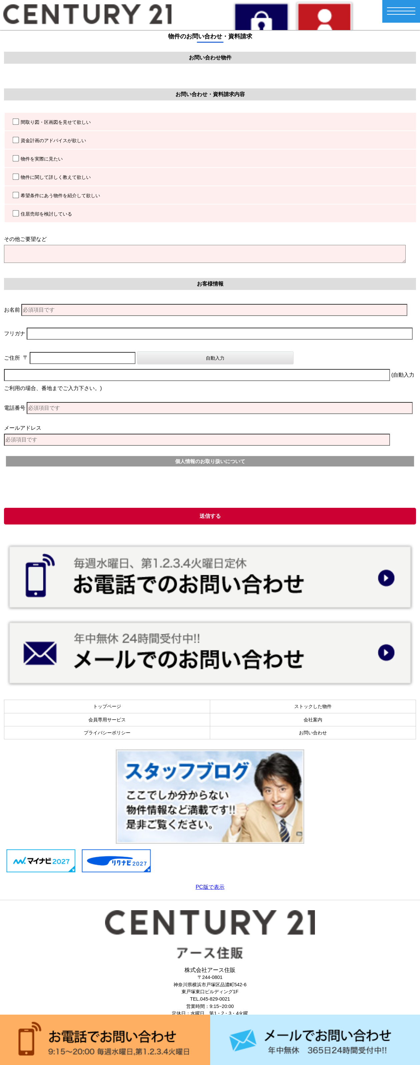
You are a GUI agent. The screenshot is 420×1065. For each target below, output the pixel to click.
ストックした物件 (313, 706)
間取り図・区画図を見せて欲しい (56, 122)
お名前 (12, 310)
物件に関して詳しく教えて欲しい (56, 177)
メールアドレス (22, 428)
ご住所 (12, 358)
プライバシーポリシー (107, 732)
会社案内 (313, 719)
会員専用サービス (107, 719)
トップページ (107, 706)
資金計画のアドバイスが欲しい (53, 140)
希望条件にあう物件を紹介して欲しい (60, 195)
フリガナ (14, 333)
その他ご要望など (25, 239)
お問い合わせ (313, 732)
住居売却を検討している (46, 214)
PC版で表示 (209, 887)
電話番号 (14, 408)
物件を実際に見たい (42, 158)
